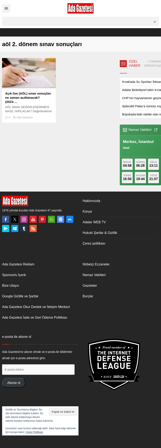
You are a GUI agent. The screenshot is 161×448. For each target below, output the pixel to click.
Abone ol (13, 383)
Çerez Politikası (34, 432)
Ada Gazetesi (24, 117)
